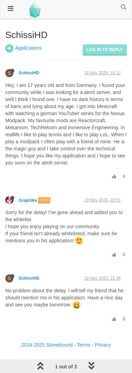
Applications (28, 48)
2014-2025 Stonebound (47, 345)
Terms (83, 345)
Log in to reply (105, 49)
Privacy (103, 345)
